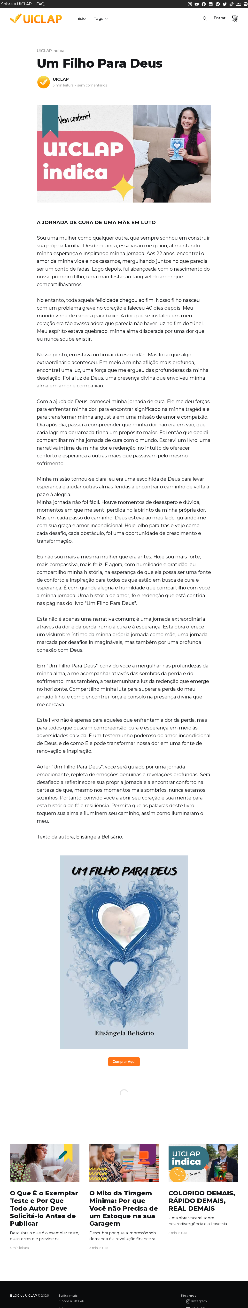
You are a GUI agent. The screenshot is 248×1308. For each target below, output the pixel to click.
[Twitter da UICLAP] (225, 3)
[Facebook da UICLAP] (204, 3)
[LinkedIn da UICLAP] (211, 3)
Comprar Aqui (124, 1061)
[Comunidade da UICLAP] (239, 3)
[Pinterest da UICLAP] (218, 3)
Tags (100, 18)
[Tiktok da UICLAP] (232, 3)
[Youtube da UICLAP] (197, 3)
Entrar (219, 18)
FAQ (40, 4)
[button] (205, 18)
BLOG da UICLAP (23, 1295)
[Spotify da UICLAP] (245, 3)
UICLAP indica (50, 50)
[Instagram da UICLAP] (190, 3)
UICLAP (61, 79)
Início (80, 18)
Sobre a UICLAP (16, 4)
